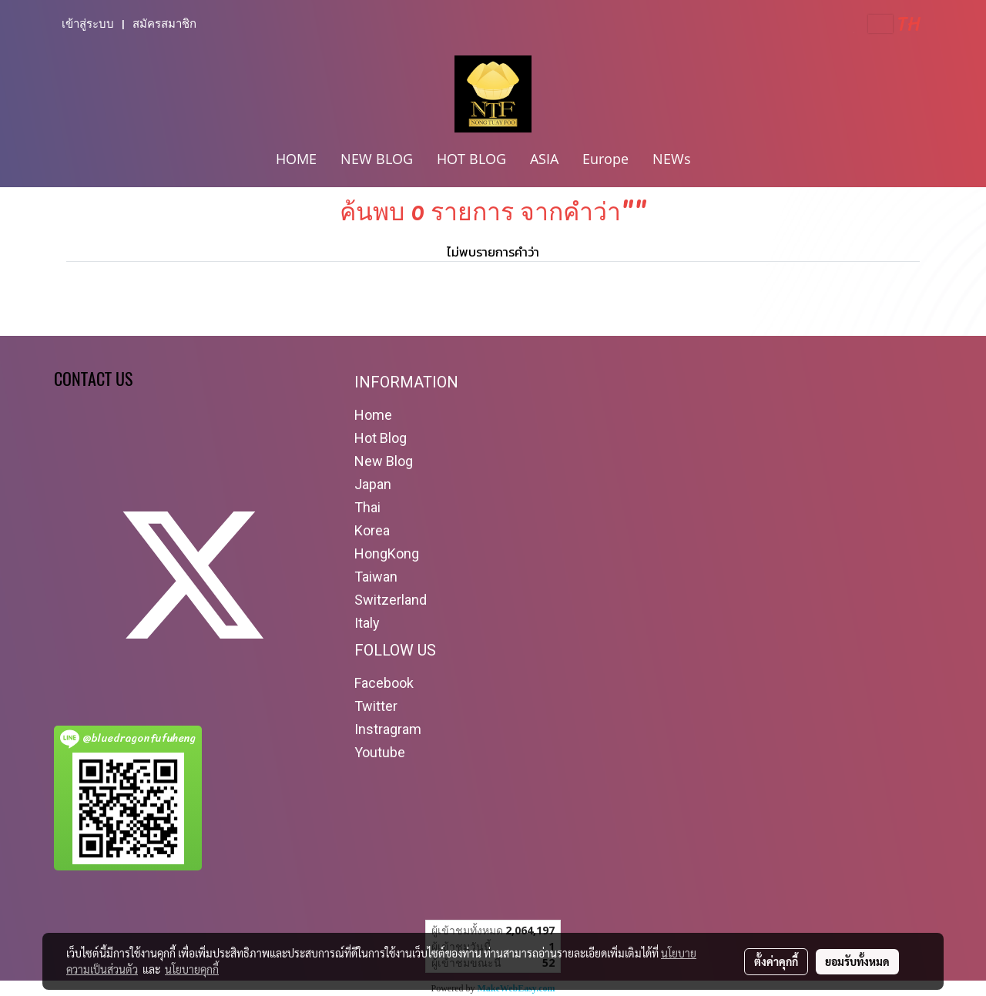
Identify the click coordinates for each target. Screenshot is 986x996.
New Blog (383, 461)
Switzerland (390, 600)
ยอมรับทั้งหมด (857, 961)
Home (373, 415)
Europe (605, 158)
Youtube (379, 752)
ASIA (544, 158)
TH (894, 23)
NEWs (671, 158)
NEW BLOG (376, 158)
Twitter (375, 706)
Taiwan (375, 576)
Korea (372, 530)
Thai (367, 507)
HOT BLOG (471, 158)
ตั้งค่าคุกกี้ (776, 961)
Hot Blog (380, 438)
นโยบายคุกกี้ (192, 969)
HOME (296, 158)
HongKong (386, 553)
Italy (367, 623)
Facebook (384, 683)
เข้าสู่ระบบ (88, 24)
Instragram (387, 729)
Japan (372, 484)
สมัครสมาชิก (164, 24)
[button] (716, 160)
